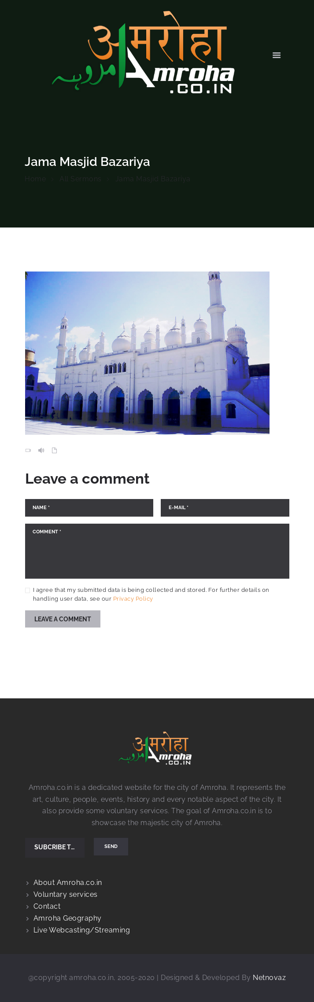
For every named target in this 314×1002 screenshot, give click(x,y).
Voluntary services (65, 894)
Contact (47, 906)
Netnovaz (269, 977)
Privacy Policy (133, 598)
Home (35, 179)
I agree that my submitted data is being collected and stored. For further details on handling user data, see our (151, 594)
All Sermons (80, 179)
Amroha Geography (67, 918)
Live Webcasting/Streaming (81, 930)
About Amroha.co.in (67, 882)
